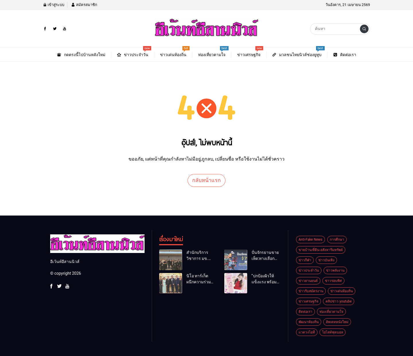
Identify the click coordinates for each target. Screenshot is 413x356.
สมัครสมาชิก (84, 5)
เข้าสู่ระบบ (53, 5)
